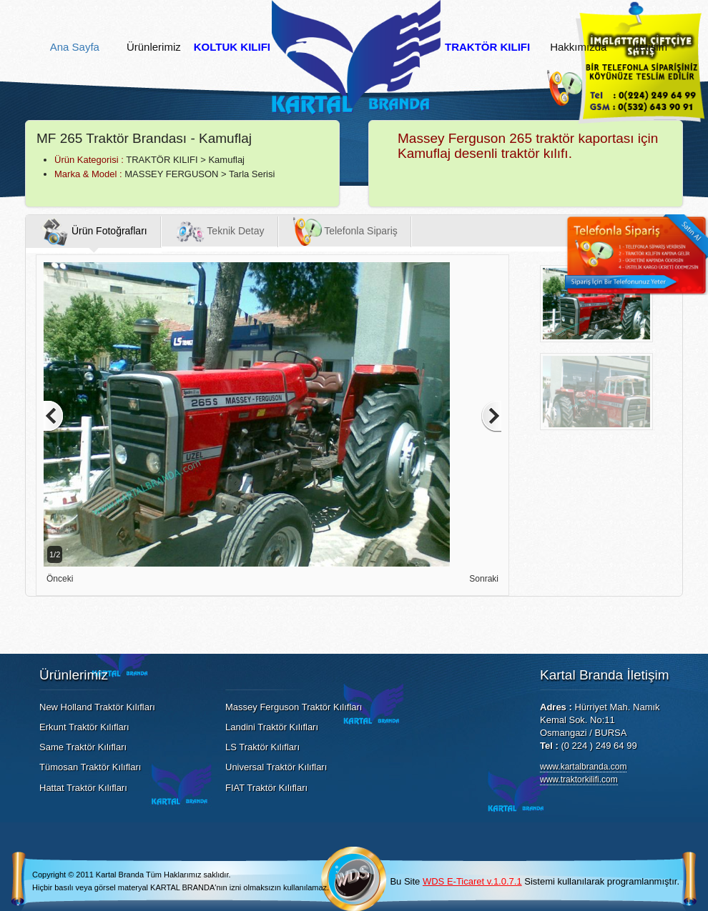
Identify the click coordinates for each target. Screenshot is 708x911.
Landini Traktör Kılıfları (271, 727)
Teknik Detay (220, 231)
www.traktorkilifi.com (579, 780)
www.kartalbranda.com (583, 767)
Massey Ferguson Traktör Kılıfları (293, 707)
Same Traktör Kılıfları (83, 747)
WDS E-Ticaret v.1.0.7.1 (472, 881)
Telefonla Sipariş (345, 231)
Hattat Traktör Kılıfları (83, 787)
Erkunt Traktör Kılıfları (84, 727)
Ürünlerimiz (154, 47)
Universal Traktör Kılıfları (276, 767)
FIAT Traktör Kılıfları (266, 787)
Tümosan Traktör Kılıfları (90, 767)
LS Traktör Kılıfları (262, 747)
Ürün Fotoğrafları (93, 231)
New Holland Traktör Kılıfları (97, 707)
